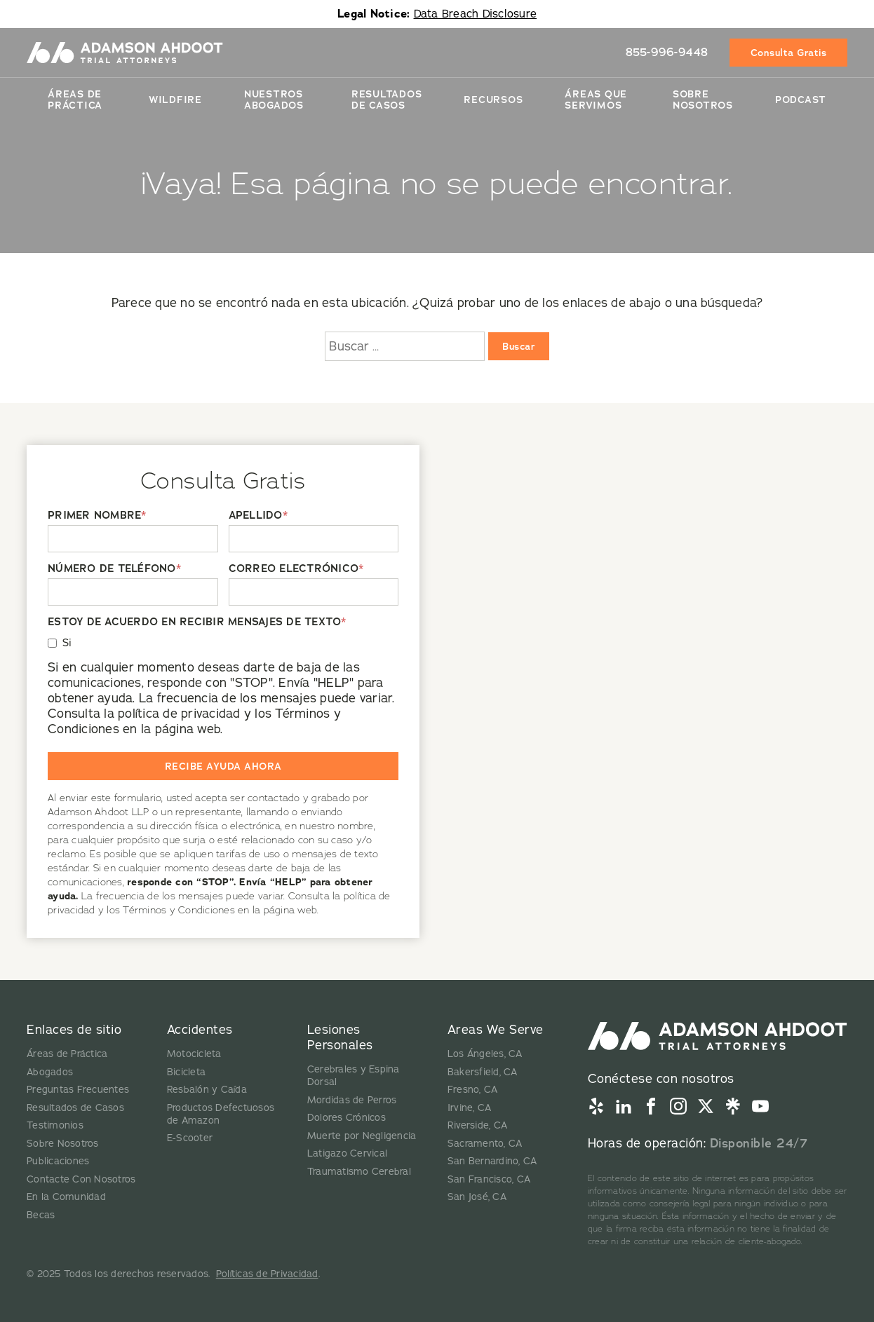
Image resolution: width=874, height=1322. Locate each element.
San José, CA (477, 1197)
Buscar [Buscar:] (518, 346)
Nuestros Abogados (274, 99)
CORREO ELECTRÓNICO (296, 569)
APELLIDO (258, 516)
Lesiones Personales (340, 1037)
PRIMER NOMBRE (97, 516)
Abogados (50, 1072)
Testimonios (55, 1125)
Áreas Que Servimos (596, 99)
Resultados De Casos (386, 99)
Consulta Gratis (789, 52)
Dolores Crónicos (346, 1117)
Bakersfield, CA (483, 1072)
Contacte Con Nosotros (81, 1179)
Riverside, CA (477, 1125)
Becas (41, 1215)
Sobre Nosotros (703, 99)
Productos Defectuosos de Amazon (220, 1114)
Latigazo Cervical (347, 1153)
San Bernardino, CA (492, 1161)
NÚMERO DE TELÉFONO (114, 569)
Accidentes (200, 1029)
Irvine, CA (470, 1108)
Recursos (493, 99)
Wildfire (175, 99)
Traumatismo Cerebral (359, 1171)
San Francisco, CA (489, 1179)
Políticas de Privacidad (267, 1274)
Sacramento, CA (485, 1143)
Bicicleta (186, 1072)
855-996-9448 (667, 52)
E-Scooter (190, 1138)
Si (67, 643)
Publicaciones (58, 1161)
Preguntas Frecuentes (78, 1089)
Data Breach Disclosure (475, 14)
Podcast (800, 99)
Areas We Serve (496, 1029)
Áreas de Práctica (75, 99)
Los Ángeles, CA (485, 1054)
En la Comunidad (66, 1197)
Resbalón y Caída (207, 1089)
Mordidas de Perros (352, 1100)
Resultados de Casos (75, 1108)
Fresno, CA (473, 1089)
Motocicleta (194, 1054)
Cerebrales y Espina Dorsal (353, 1076)
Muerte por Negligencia (362, 1136)
